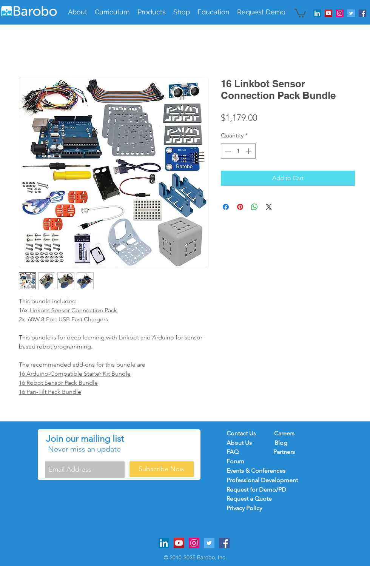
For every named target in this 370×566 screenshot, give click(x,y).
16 (22, 382)
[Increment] (249, 151)
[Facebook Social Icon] (362, 13)
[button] (112, 12)
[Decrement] (227, 151)
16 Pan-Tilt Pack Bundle (50, 391)
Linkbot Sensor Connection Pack (73, 310)
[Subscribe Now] (162, 469)
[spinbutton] (238, 151)
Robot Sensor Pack (51, 382)
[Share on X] (268, 206)
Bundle (87, 382)
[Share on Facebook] (225, 206)
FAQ (236, 451)
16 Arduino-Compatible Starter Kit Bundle (75, 373)
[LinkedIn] (317, 13)
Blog (280, 442)
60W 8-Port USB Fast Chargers (68, 319)
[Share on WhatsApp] (254, 206)
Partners (284, 451)
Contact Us (241, 433)
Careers (284, 433)
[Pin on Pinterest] (240, 206)
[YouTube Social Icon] (328, 13)
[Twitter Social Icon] (351, 13)
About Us (240, 442)
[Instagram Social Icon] (340, 13)
